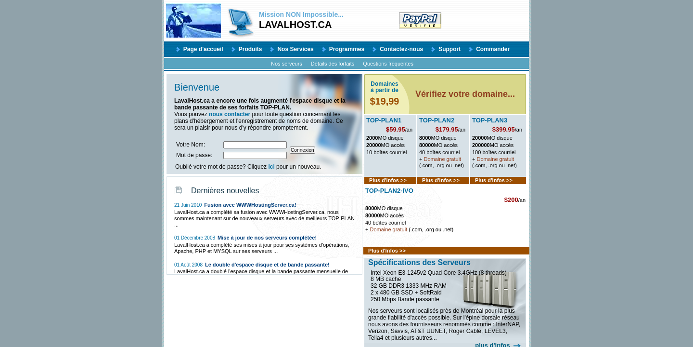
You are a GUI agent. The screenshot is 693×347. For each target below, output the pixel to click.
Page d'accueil (203, 49)
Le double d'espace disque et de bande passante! (267, 264)
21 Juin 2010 (188, 205)
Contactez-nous (401, 49)
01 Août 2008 (188, 264)
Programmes (346, 49)
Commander (493, 49)
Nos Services (295, 49)
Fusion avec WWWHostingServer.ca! (250, 205)
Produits (250, 49)
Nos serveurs (286, 64)
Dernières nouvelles (225, 191)
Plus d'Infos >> (388, 180)
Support (449, 49)
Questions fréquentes (388, 64)
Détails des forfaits (332, 64)
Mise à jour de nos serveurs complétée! (267, 237)
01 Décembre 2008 (194, 237)
